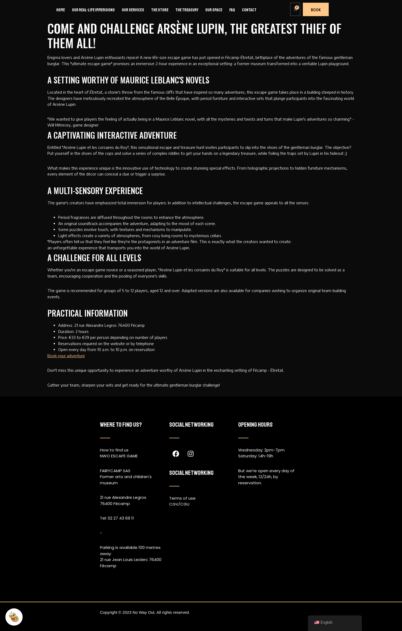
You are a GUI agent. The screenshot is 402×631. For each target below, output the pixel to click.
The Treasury (186, 10)
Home (60, 10)
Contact (249, 10)
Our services (133, 10)
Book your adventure (66, 355)
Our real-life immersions (93, 10)
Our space (213, 10)
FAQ (232, 10)
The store (159, 10)
